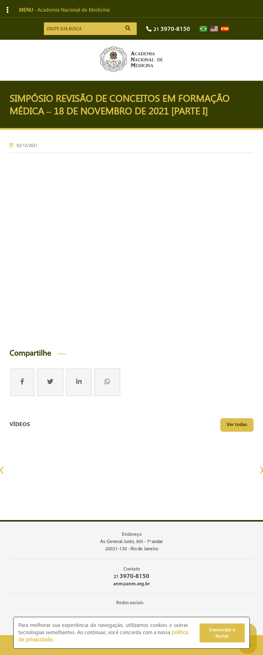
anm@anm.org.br (131, 584)
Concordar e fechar (222, 633)
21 (168, 29)
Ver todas (237, 424)
